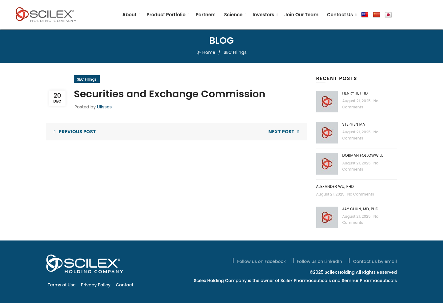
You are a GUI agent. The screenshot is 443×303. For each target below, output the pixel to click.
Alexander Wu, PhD (335, 186)
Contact (125, 285)
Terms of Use (62, 285)
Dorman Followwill (363, 155)
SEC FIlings (235, 52)
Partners (206, 14)
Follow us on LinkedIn (316, 260)
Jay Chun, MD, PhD (360, 209)
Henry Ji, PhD (355, 93)
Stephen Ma (353, 124)
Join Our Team (301, 14)
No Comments (360, 194)
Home (208, 52)
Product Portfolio (166, 14)
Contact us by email (371, 260)
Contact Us (340, 14)
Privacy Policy (95, 285)
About (129, 14)
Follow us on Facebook (258, 260)
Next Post (281, 131)
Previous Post (77, 131)
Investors (263, 14)
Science (233, 14)
